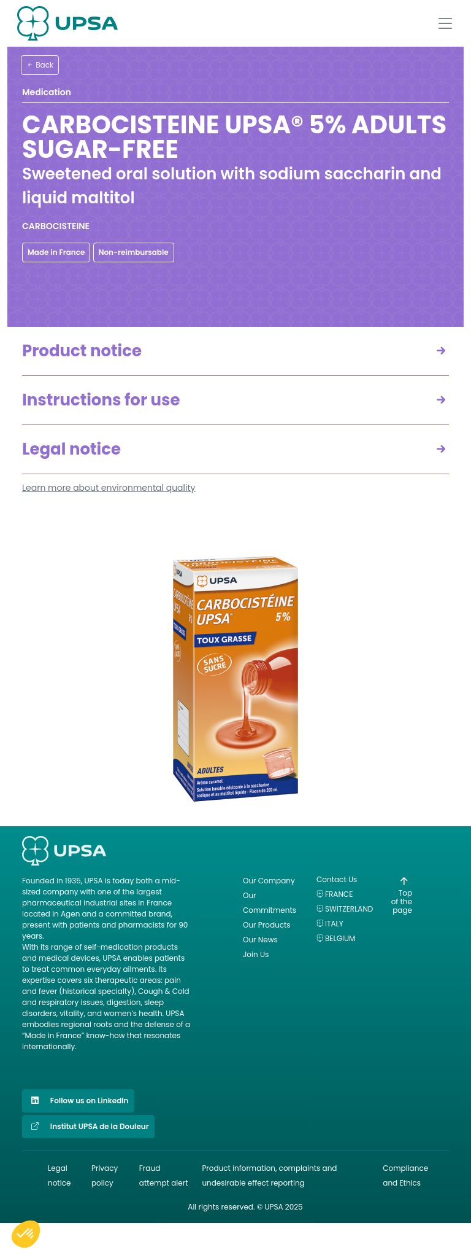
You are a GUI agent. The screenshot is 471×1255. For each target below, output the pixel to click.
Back (39, 65)
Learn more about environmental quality (108, 488)
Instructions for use (101, 400)
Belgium (340, 938)
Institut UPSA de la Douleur (88, 1126)
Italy (334, 923)
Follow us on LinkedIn (78, 1100)
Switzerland (349, 909)
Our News (260, 939)
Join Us (256, 954)
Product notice (82, 351)
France (339, 894)
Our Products (267, 925)
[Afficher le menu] (445, 23)
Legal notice (71, 449)
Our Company (269, 880)
